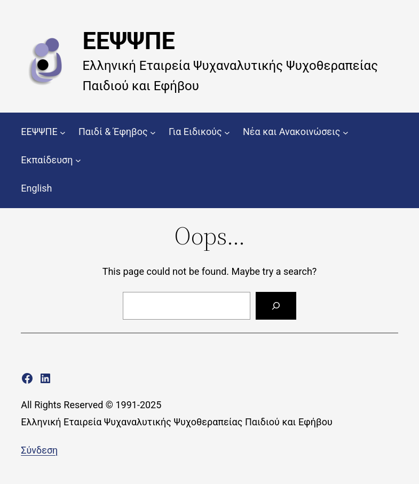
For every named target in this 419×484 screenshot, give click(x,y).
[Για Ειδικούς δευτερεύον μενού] (227, 132)
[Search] (276, 306)
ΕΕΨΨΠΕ (128, 41)
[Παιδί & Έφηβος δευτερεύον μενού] (153, 132)
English (36, 188)
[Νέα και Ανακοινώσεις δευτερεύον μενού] (346, 132)
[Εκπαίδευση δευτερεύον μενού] (78, 160)
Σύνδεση (39, 450)
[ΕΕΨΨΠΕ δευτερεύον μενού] (63, 132)
